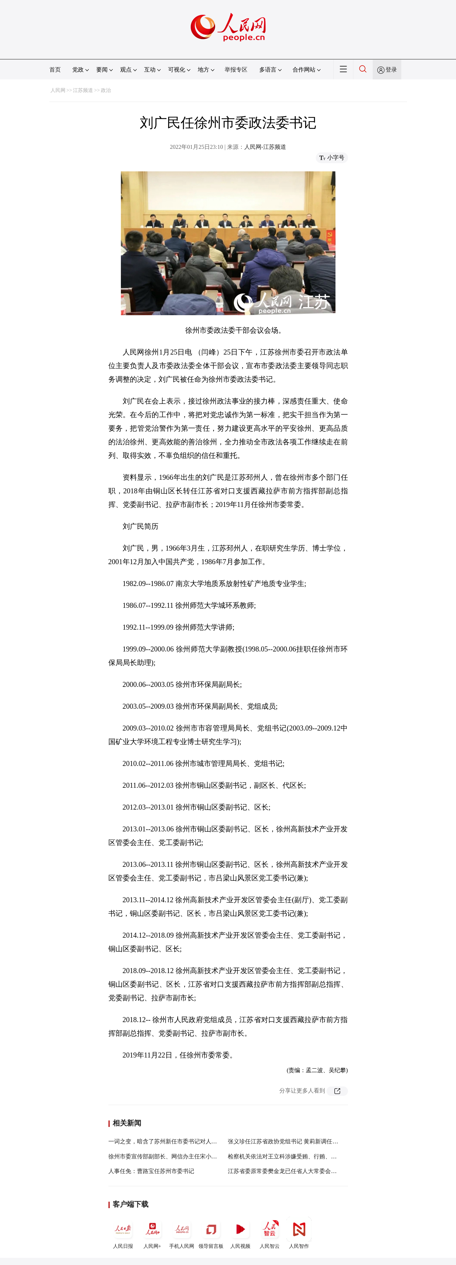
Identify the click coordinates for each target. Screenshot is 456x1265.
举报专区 (236, 70)
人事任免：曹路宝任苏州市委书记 (151, 1171)
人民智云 (269, 1233)
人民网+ (152, 1233)
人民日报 (123, 1233)
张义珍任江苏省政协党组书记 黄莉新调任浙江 (286, 1141)
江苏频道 (83, 90)
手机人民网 (181, 1233)
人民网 (57, 90)
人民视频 (240, 1233)
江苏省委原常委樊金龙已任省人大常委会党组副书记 (293, 1171)
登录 (391, 70)
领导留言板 (211, 1233)
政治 (106, 90)
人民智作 (299, 1233)
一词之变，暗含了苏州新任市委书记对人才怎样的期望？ (179, 1141)
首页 (55, 70)
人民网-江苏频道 (265, 147)
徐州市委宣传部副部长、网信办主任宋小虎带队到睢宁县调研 (185, 1156)
